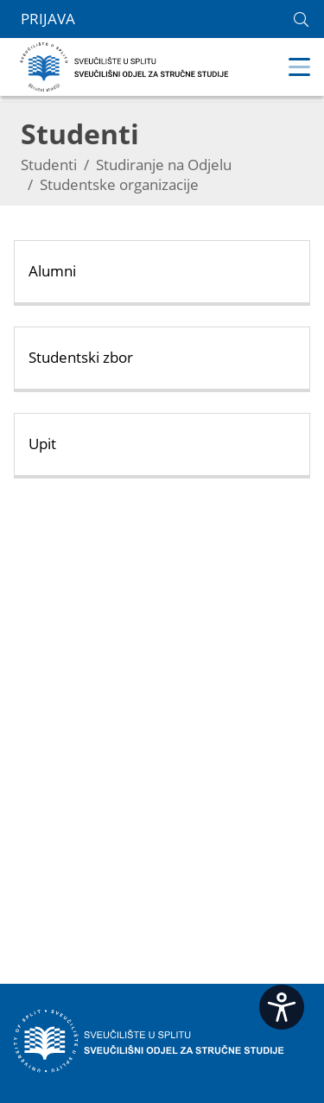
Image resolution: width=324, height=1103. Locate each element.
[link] (301, 19)
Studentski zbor (81, 357)
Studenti (49, 164)
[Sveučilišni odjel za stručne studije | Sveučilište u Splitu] (125, 65)
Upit (42, 443)
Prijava (48, 19)
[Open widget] (281, 1007)
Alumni (52, 271)
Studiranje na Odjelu (164, 164)
